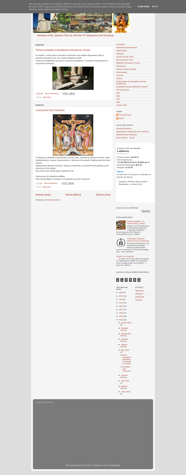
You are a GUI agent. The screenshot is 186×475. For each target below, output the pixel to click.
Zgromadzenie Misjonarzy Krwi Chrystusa (132, 132)
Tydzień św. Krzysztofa (125, 256)
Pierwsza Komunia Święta (126, 69)
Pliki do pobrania (122, 90)
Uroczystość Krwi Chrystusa (50, 110)
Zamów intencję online (125, 57)
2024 (121, 299)
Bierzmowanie (121, 72)
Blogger (117, 465)
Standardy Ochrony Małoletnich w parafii (132, 87)
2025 (121, 296)
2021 (118, 99)
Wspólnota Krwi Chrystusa (126, 135)
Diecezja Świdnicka (123, 128)
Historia (119, 78)
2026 (121, 293)
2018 (121, 320)
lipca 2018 (125, 350)
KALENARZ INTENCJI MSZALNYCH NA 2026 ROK (138, 240)
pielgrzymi (139, 294)
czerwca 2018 (123, 376)
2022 (118, 96)
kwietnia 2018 (123, 387)
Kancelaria (120, 44)
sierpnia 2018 (123, 346)
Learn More (143, 6)
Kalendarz (120, 54)
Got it (155, 6)
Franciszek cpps (125, 115)
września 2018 (124, 340)
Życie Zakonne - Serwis (125, 138)
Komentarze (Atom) (52, 200)
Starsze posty (103, 194)
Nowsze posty (43, 194)
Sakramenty (121, 66)
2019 (121, 316)
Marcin (121, 118)
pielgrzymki (139, 297)
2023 (118, 93)
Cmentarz (120, 75)
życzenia (138, 300)
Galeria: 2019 (121, 105)
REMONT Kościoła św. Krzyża (128, 63)
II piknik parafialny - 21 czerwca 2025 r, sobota (136, 222)
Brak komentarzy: (52, 93)
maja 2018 (125, 381)
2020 (118, 102)
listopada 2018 (124, 329)
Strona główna (73, 194)
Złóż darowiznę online (124, 60)
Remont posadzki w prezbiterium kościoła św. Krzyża (63, 50)
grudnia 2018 (126, 323)
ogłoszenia (47, 97)
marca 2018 (125, 392)
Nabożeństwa (121, 51)
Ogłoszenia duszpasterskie (126, 47)
